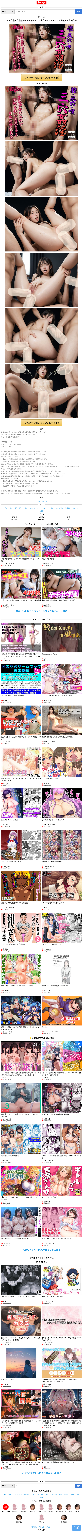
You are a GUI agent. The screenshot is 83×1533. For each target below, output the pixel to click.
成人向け (75, 508)
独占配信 (40, 1494)
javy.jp (41, 2)
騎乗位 (42, 1497)
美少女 (66, 1494)
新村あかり (59, 1508)
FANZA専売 (59, 508)
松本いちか (68, 1508)
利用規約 (34, 1527)
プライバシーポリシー (45, 1527)
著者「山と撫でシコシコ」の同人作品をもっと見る (41, 611)
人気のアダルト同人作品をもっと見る (41, 1250)
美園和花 (32, 1508)
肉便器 (42, 511)
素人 (78, 1494)
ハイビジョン (18, 1494)
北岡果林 (50, 1508)
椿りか (77, 1508)
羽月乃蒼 (24, 1508)
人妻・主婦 (53, 1494)
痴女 (11, 508)
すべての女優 (6, 1508)
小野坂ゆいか (42, 1508)
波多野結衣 (19, 1519)
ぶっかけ (32, 508)
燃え (52, 508)
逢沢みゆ (14, 1508)
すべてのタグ (8, 1494)
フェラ (72, 1494)
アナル (39, 508)
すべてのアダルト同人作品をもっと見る (41, 1473)
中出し (26, 508)
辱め (6, 508)
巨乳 (46, 1494)
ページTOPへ (76, 1528)
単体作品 (26, 1494)
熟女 (60, 1494)
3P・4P (46, 508)
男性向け (68, 508)
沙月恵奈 (64, 1519)
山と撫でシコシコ (41, 501)
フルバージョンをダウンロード (42, 77)
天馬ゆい (41, 1519)
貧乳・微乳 (18, 508)
